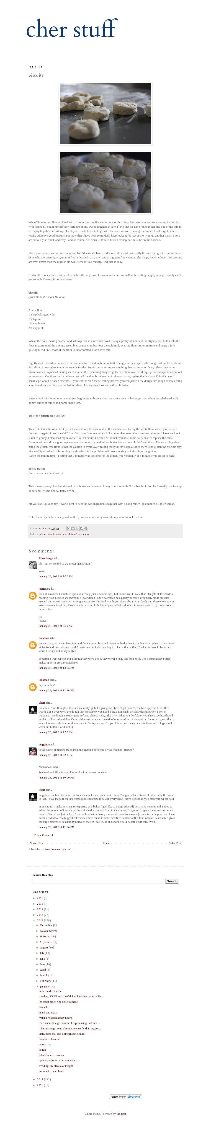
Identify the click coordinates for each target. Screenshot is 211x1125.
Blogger (121, 1114)
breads (51, 534)
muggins (44, 744)
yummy (85, 534)
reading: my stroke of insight (56, 1066)
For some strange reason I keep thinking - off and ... (69, 1023)
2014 (40, 909)
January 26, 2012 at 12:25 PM (56, 668)
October (45, 936)
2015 (40, 904)
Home (106, 843)
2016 (40, 898)
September (47, 942)
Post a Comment (43, 835)
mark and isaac (48, 1012)
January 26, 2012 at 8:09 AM (55, 626)
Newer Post (37, 843)
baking (42, 534)
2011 (40, 1079)
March (44, 975)
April (43, 970)
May (43, 964)
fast (64, 534)
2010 (40, 1085)
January (44, 986)
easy (58, 534)
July (42, 953)
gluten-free (74, 534)
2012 (40, 920)
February (46, 981)
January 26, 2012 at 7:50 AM (55, 576)
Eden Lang (45, 558)
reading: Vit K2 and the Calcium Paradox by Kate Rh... (71, 996)
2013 (40, 915)
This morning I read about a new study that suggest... (70, 1028)
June (43, 959)
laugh (42, 1050)
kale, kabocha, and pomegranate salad (62, 1034)
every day (45, 1044)
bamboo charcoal (49, 1039)
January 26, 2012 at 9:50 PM (55, 755)
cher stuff (70, 29)
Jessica (42, 589)
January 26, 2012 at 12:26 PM (56, 690)
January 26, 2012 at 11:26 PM (56, 827)
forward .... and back (51, 1071)
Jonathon (44, 638)
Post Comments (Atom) (58, 849)
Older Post (175, 843)
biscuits (43, 1007)
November (46, 931)
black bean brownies (51, 1055)
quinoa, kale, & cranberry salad (57, 1060)
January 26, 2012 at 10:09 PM (56, 777)
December (46, 925)
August (44, 947)
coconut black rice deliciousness (58, 1002)
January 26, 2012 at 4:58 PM (55, 732)
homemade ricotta (50, 991)
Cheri (42, 703)
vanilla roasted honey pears (55, 1018)
